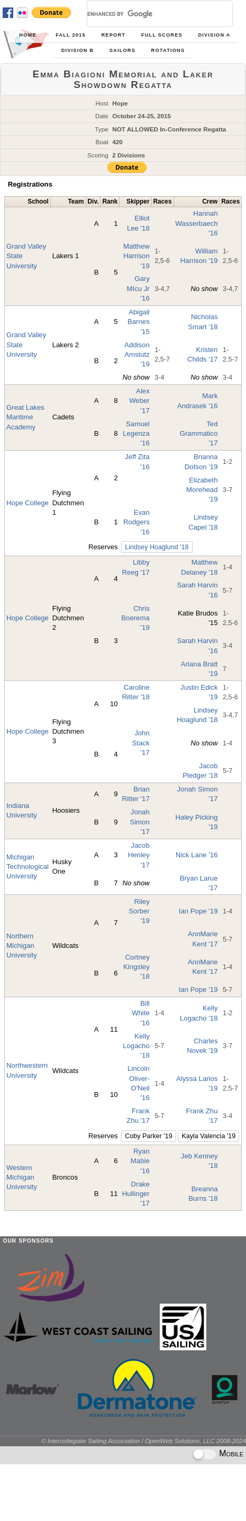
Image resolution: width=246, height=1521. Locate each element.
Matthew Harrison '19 (136, 256)
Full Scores (162, 35)
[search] (147, 13)
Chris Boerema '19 (135, 618)
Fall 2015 (71, 35)
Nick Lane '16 (197, 855)
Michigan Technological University (27, 867)
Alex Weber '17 (139, 401)
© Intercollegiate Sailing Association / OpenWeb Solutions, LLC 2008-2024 (143, 1440)
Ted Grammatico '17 (199, 433)
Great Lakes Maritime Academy (25, 417)
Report (114, 35)
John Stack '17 (141, 743)
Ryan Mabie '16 (140, 1161)
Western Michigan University (21, 1177)
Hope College (27, 503)
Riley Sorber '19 (139, 911)
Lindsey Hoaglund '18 (156, 547)
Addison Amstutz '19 (137, 354)
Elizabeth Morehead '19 (201, 490)
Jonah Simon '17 (139, 822)
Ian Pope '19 (198, 911)
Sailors (122, 50)
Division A (214, 35)
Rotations (168, 50)
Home (27, 35)
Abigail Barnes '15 (138, 322)
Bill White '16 (141, 1013)
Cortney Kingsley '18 (136, 967)
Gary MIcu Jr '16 (138, 288)
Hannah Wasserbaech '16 (196, 223)
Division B (77, 50)
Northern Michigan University (21, 946)
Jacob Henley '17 (139, 855)
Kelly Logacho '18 (136, 1046)
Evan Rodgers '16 (136, 522)
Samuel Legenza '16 (136, 433)
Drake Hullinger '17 (136, 1194)
